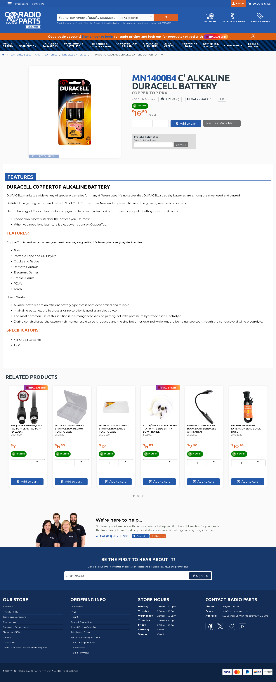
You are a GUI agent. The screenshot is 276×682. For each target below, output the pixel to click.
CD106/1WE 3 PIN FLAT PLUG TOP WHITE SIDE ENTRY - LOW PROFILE (201, 427)
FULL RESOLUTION (43, 156)
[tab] (20, 176)
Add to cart (188, 123)
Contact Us (142, 536)
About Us (159, 536)
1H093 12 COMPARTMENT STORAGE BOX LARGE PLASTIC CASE (159, 427)
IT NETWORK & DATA (188, 45)
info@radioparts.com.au (236, 611)
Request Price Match (221, 123)
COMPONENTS (233, 45)
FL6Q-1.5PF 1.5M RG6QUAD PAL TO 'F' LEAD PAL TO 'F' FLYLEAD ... (70, 427)
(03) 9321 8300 (164, 23)
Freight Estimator (146, 137)
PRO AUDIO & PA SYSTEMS (50, 45)
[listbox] (135, 17)
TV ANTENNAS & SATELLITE (73, 45)
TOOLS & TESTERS (253, 45)
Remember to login (97, 36)
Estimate (181, 144)
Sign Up (202, 576)
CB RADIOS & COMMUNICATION (100, 45)
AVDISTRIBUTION (27, 45)
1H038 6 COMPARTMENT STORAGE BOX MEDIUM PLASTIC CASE (114, 427)
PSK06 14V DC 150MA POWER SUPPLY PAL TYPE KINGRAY (26, 427)
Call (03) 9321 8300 (114, 536)
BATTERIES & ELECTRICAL (211, 45)
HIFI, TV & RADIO (8, 45)
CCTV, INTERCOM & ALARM (126, 45)
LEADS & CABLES (169, 45)
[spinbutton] (143, 123)
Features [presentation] (20, 177)
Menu (10, 5)
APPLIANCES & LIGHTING (150, 45)
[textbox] (87, 17)
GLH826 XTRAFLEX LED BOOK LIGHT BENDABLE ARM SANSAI (246, 427)
